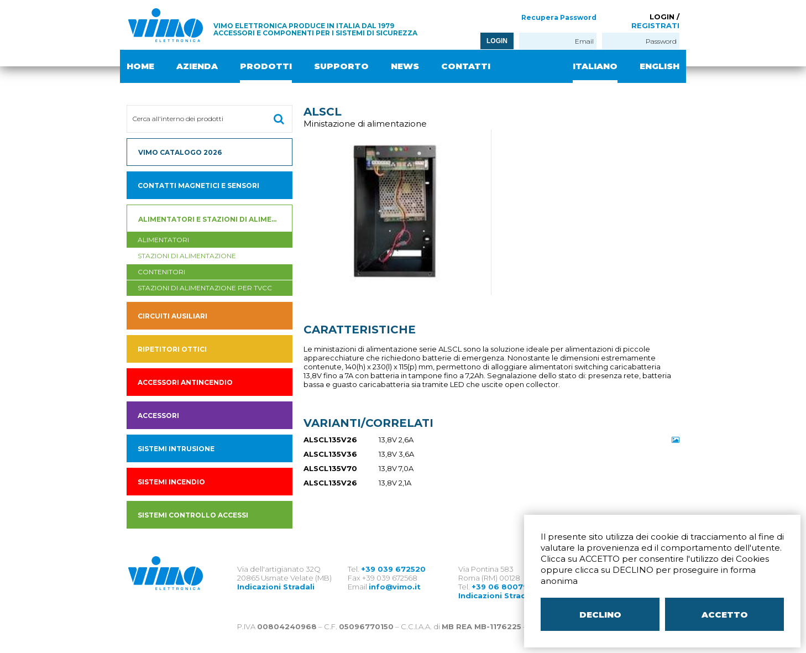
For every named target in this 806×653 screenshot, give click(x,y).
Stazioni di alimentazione (187, 256)
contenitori (161, 272)
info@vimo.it (395, 586)
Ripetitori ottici (172, 349)
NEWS (405, 66)
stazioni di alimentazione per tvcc (205, 288)
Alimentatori (163, 240)
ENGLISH (659, 66)
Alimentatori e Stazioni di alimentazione (215, 219)
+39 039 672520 (393, 569)
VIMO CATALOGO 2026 (180, 152)
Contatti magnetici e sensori (198, 185)
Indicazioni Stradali (276, 586)
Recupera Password (558, 17)
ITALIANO (595, 66)
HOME (140, 66)
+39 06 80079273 (507, 586)
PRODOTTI (266, 66)
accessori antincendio (185, 382)
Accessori (158, 415)
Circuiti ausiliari (172, 316)
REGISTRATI (655, 25)
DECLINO (600, 614)
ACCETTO (725, 614)
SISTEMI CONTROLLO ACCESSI (193, 515)
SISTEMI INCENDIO (171, 482)
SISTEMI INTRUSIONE (176, 449)
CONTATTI (465, 66)
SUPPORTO (341, 66)
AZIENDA (197, 66)
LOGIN (496, 41)
